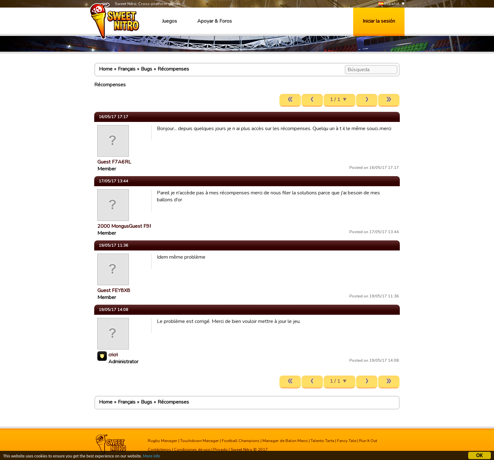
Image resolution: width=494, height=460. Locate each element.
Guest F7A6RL (114, 161)
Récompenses (173, 69)
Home (105, 69)
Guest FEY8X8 (113, 290)
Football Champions (241, 441)
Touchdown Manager (199, 441)
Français (126, 69)
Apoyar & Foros (214, 21)
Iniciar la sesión (379, 21)
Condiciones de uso (192, 449)
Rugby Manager (162, 441)
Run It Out (368, 441)
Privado (220, 449)
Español (388, 4)
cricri (113, 354)
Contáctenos (159, 449)
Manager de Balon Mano (285, 441)
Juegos (169, 21)
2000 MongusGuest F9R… (126, 226)
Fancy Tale (346, 441)
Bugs (146, 69)
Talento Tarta (322, 441)
